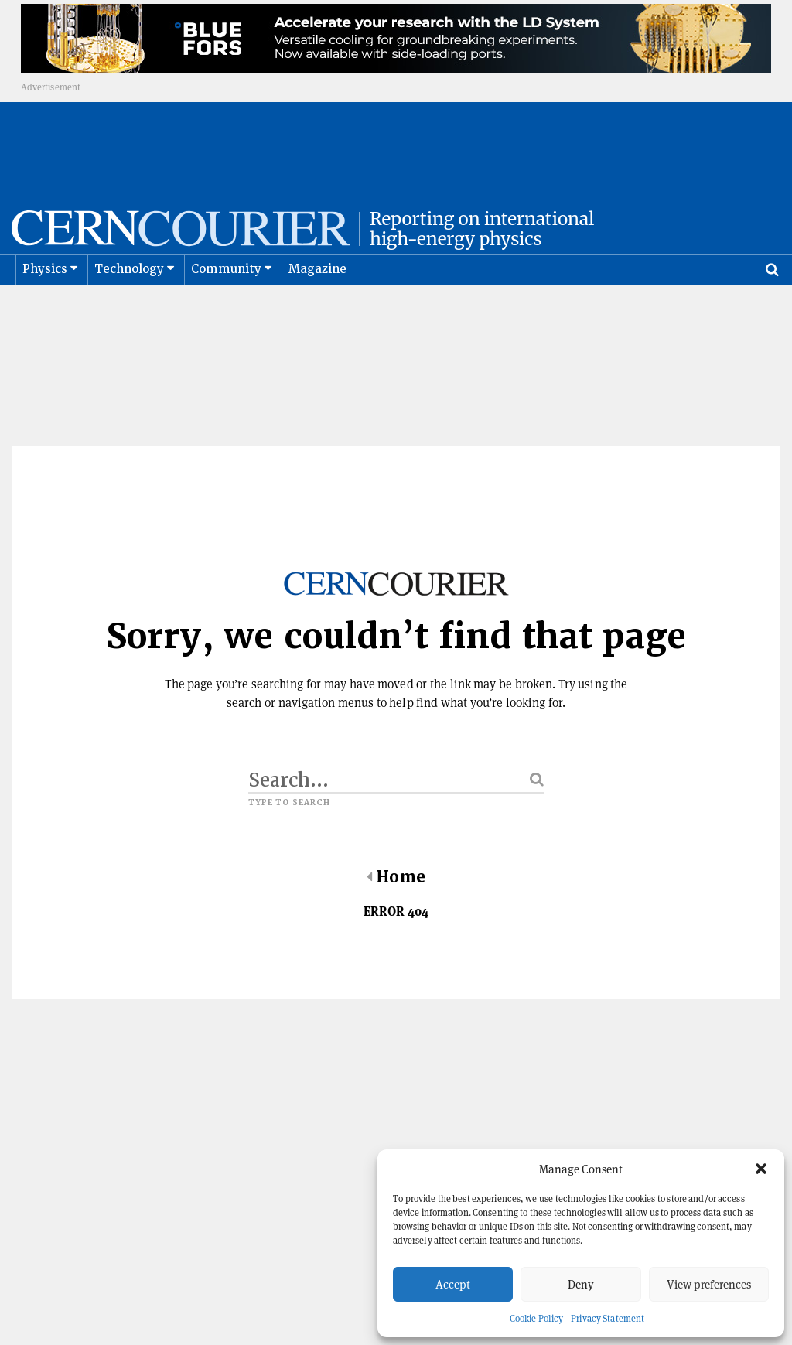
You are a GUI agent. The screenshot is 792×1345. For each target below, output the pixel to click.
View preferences (709, 1284)
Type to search (289, 792)
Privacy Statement (607, 1318)
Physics (44, 308)
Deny (581, 1284)
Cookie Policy (536, 1318)
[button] (761, 1168)
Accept (452, 1284)
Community (226, 308)
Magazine (317, 308)
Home (396, 867)
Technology (129, 308)
